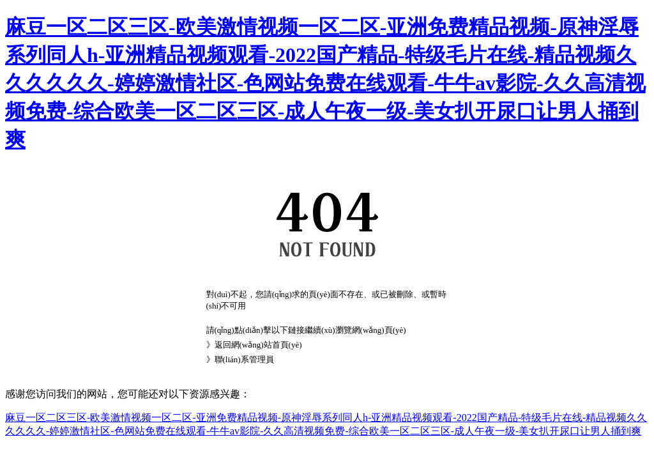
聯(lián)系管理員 (244, 359)
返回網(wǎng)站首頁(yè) (258, 344)
